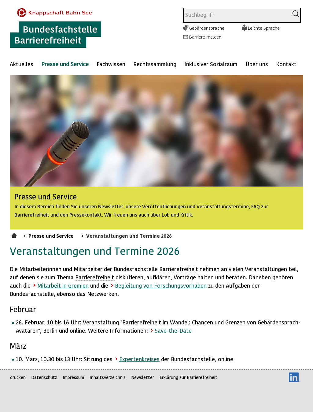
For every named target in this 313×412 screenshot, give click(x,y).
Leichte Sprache (264, 28)
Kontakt (286, 64)
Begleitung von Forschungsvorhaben (161, 285)
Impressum (73, 377)
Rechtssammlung (154, 64)
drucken (18, 377)
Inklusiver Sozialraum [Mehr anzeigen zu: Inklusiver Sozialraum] (211, 64)
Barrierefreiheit (178, 269)
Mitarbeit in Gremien (63, 285)
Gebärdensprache (206, 28)
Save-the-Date (173, 330)
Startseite (15, 235)
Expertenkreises (139, 359)
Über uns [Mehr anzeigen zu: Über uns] (256, 64)
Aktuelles (21, 64)
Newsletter (142, 377)
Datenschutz (44, 377)
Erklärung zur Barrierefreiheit (188, 377)
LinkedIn (295, 377)
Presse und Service (65, 64)
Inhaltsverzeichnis (108, 377)
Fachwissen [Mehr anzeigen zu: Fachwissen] (111, 64)
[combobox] (236, 15)
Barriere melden (205, 37)
